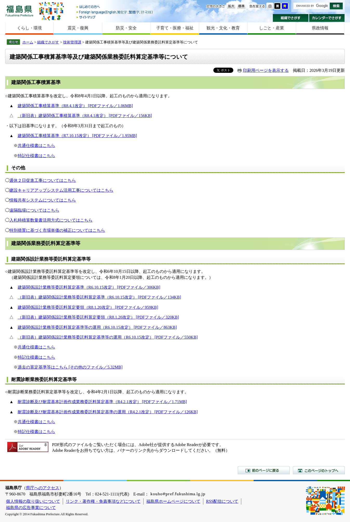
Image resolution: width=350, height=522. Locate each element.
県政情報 (320, 28)
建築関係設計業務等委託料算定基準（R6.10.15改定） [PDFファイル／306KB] (89, 287)
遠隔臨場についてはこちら (34, 210)
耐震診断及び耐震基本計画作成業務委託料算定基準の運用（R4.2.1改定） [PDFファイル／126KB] (108, 412)
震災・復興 (78, 28)
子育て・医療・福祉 (175, 28)
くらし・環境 (29, 28)
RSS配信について (222, 501)
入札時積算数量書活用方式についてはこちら (51, 220)
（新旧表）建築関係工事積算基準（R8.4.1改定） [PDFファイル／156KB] (85, 115)
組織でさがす (290, 18)
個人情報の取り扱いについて (33, 501)
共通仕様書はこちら (36, 145)
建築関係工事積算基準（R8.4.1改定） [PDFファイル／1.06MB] (75, 106)
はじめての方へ (115, 7)
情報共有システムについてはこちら (42, 200)
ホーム (27, 42)
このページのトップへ (319, 470)
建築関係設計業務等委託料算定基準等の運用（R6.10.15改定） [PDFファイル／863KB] (97, 327)
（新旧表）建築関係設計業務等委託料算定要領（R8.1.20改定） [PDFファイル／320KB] (98, 317)
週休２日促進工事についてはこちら (42, 180)
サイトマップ (115, 17)
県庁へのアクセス (42, 488)
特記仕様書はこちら (36, 155)
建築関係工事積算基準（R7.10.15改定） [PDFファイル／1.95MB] (77, 135)
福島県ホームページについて (173, 501)
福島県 (19, 11)
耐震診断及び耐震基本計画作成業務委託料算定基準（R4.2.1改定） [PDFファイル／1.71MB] (102, 401)
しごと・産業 (271, 28)
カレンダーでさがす (327, 18)
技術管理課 (72, 42)
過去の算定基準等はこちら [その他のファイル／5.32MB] (70, 367)
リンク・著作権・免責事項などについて (103, 501)
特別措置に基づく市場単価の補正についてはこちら (57, 230)
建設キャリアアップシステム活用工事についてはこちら (61, 190)
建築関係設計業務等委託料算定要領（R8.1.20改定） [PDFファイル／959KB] (88, 307)
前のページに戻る (264, 470)
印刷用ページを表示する (266, 70)
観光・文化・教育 (223, 28)
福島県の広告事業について (31, 507)
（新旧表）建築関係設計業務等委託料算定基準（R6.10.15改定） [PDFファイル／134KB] (99, 297)
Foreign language (115, 12)
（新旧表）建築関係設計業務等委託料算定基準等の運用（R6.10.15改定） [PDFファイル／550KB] (108, 337)
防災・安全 (126, 28)
